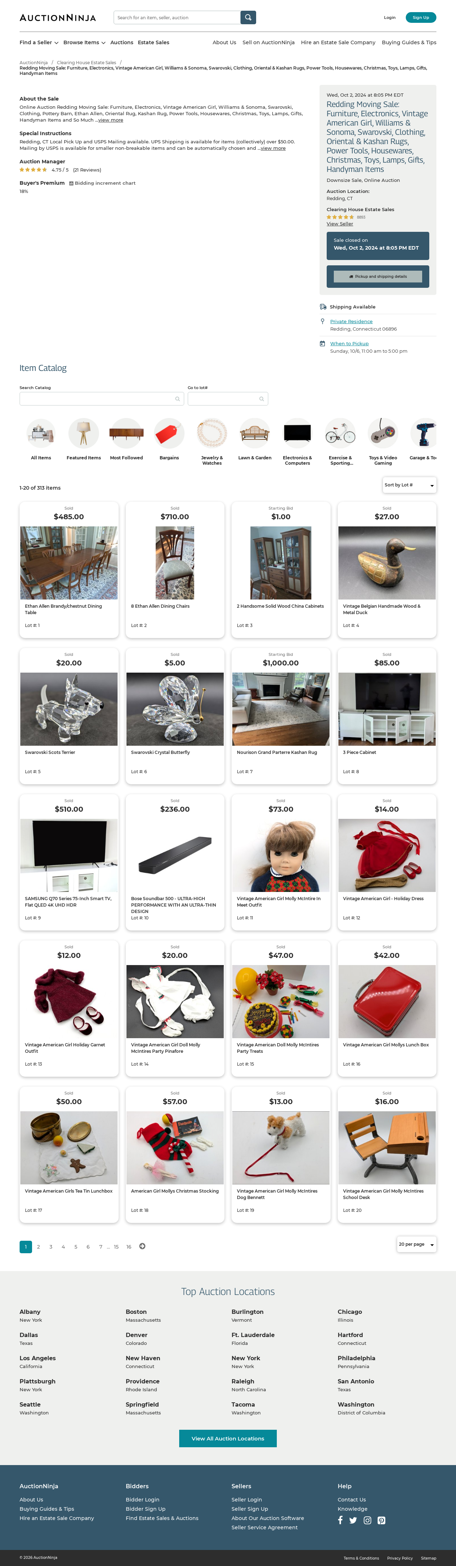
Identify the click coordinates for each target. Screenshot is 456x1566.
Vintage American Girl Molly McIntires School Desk (383, 1194)
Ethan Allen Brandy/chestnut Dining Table (63, 609)
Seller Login (247, 1499)
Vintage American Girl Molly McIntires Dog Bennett (277, 1194)
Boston (136, 1312)
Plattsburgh (38, 1381)
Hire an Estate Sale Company (338, 42)
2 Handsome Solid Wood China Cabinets (280, 606)
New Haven (143, 1358)
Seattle (30, 1404)
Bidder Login (143, 1499)
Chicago (350, 1312)
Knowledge (353, 1509)
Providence (143, 1381)
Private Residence (351, 321)
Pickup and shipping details (378, 276)
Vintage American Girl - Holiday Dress (383, 898)
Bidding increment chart (102, 183)
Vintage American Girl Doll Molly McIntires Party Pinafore (165, 1048)
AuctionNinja (34, 62)
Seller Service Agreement (265, 1527)
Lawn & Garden (254, 457)
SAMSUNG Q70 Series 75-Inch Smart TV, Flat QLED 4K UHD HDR (68, 902)
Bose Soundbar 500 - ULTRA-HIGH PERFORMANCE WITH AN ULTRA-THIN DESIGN (173, 905)
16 (128, 1247)
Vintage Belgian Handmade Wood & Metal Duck (381, 609)
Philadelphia (356, 1358)
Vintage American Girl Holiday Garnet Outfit (65, 1048)
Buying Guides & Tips (409, 42)
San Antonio (356, 1381)
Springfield (142, 1404)
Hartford (350, 1335)
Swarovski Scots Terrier (50, 752)
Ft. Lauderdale (253, 1335)
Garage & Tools (426, 457)
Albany (30, 1312)
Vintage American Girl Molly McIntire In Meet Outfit (279, 902)
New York (246, 1358)
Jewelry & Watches (212, 460)
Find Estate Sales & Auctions (162, 1518)
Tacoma (243, 1404)
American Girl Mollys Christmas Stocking (175, 1191)
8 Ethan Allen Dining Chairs (160, 606)
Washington (356, 1404)
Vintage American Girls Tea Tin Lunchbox (69, 1191)
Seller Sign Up (250, 1509)
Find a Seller (39, 42)
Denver (136, 1335)
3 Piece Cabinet (359, 752)
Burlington (248, 1312)
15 (116, 1247)
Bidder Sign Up (146, 1509)
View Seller (340, 223)
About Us (224, 42)
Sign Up (421, 17)
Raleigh (243, 1381)
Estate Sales (153, 42)
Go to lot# (198, 387)
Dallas (29, 1335)
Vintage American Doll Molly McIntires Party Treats (278, 1048)
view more (110, 120)
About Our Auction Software (268, 1518)
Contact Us (352, 1499)
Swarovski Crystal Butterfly (160, 752)
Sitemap (428, 1558)
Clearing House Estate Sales (86, 62)
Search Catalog (35, 387)
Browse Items (84, 42)
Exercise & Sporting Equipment (340, 463)
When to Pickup (349, 343)
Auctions (121, 42)
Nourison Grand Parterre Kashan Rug (277, 752)
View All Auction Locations (228, 1438)
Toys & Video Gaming (383, 460)
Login (390, 17)
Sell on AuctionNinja (269, 42)
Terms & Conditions (361, 1558)
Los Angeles (38, 1358)
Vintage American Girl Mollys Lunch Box (386, 1044)
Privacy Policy (400, 1558)
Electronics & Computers (297, 460)
